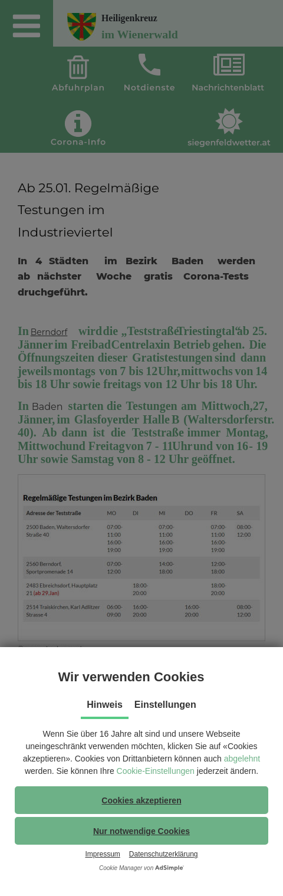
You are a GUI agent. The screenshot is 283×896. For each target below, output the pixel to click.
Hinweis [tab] (104, 705)
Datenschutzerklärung (163, 854)
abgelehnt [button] (242, 758)
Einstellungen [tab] (165, 705)
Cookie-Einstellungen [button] (156, 771)
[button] (141, 800)
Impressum (102, 854)
